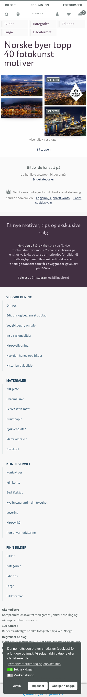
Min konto (13, 482)
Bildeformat (42, 32)
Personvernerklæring (21, 532)
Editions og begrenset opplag (26, 315)
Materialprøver (17, 439)
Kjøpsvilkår (14, 522)
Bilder (10, 5)
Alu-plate (13, 389)
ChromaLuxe (15, 399)
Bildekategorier (43, 179)
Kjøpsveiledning (17, 345)
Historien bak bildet (20, 365)
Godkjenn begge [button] (63, 686)
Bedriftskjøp (15, 492)
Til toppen (44, 149)
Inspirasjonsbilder (19, 335)
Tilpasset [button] (38, 686)
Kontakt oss (15, 472)
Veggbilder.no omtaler (22, 325)
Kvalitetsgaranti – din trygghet (27, 502)
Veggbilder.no (19, 297)
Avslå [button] (17, 686)
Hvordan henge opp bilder (24, 355)
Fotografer (72, 5)
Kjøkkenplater (16, 429)
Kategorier (41, 23)
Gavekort (13, 449)
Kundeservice (18, 464)
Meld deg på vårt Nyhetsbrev (36, 245)
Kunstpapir (14, 419)
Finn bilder (16, 547)
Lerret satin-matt (18, 409)
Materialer (16, 380)
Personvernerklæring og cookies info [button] (34, 664)
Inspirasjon (39, 5)
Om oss (12, 305)
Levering (12, 512)
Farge (8, 32)
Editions (68, 23)
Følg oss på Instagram (33, 277)
